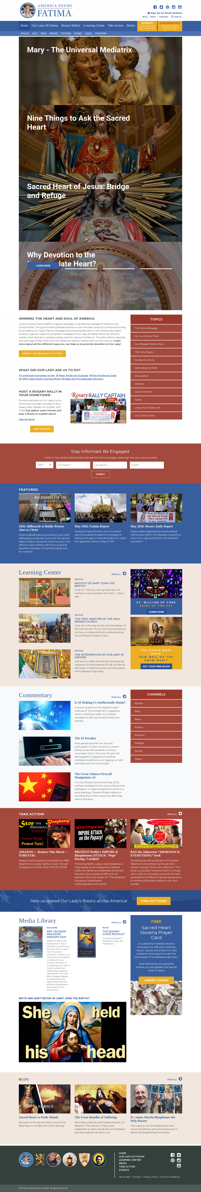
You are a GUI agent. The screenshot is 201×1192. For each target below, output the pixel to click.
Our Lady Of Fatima (131, 1156)
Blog (145, 16)
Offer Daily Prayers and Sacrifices (41, 379)
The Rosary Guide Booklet (114, 933)
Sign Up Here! (27, 419)
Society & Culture (144, 360)
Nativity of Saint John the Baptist (95, 584)
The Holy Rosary (144, 352)
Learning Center (93, 25)
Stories (78, 33)
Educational (141, 376)
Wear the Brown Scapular (73, 375)
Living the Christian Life (147, 407)
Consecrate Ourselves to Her (38, 375)
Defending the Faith (146, 368)
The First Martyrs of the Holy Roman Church (97, 620)
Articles (25, 33)
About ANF (124, 1177)
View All (118, 573)
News (153, 16)
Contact (137, 1177)
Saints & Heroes (143, 391)
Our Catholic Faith (145, 415)
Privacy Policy (151, 1177)
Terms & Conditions (170, 1177)
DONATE (147, 25)
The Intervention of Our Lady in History (99, 656)
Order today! (156, 980)
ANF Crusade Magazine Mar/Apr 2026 (56, 934)
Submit (100, 474)
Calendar (163, 16)
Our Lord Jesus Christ (147, 336)
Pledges (139, 743)
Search (176, 16)
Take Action (115, 25)
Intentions (100, 33)
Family (138, 399)
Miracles (139, 384)
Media (131, 25)
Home (24, 25)
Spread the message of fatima (42, 353)
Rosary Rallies (70, 25)
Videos (88, 33)
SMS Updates (42, 429)
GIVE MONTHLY (170, 26)
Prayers (54, 33)
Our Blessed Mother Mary (149, 344)
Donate (124, 1170)
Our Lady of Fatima (45, 25)
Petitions (66, 33)
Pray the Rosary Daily (104, 375)
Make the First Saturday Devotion (83, 379)
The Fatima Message (146, 328)
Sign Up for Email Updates (165, 13)
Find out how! (153, 901)
